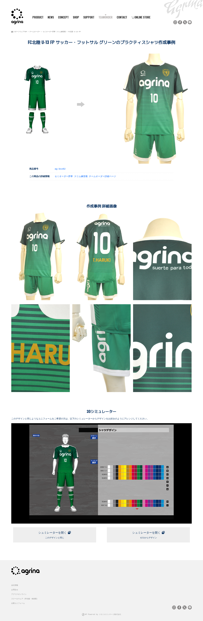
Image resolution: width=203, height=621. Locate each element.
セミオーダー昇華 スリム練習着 (54, 31)
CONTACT (122, 17)
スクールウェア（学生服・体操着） (24, 598)
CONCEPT (63, 17)
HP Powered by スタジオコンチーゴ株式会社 (103, 613)
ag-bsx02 (60, 168)
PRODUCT (36, 17)
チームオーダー (34, 31)
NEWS (51, 17)
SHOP (76, 17)
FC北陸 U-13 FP (74, 31)
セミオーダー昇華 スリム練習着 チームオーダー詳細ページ (85, 175)
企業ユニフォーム (18, 602)
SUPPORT (88, 17)
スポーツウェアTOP (20, 31)
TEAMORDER (105, 17)
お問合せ (14, 589)
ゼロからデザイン (148, 533)
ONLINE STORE (140, 17)
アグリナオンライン (19, 593)
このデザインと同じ (54, 533)
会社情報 (14, 584)
